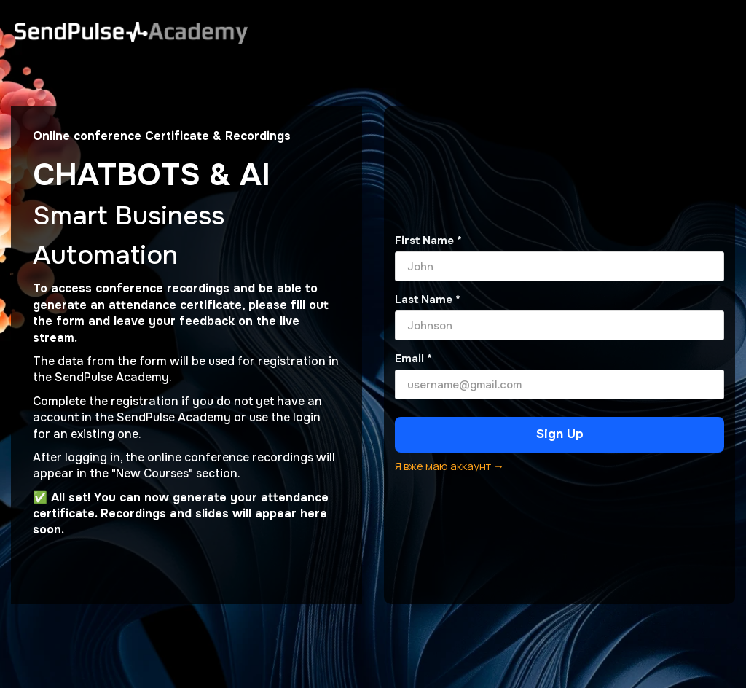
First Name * (428, 240)
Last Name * (427, 299)
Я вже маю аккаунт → (449, 466)
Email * (413, 358)
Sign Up (560, 434)
